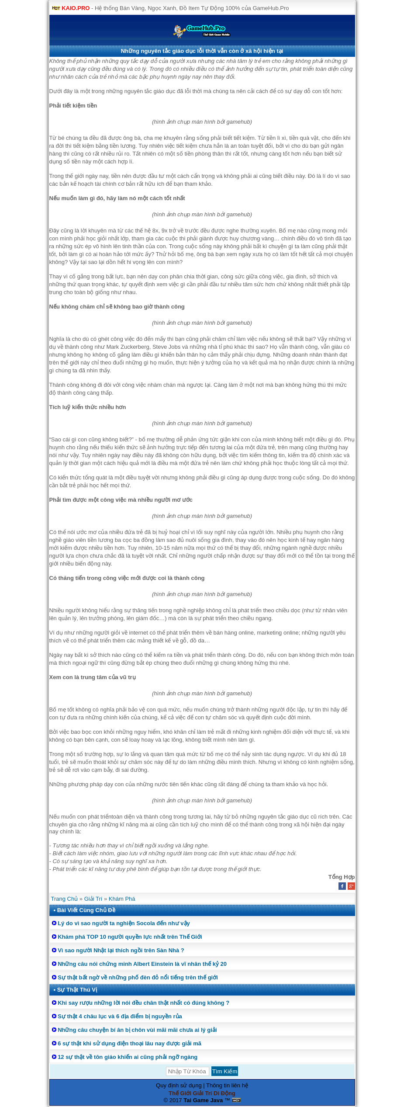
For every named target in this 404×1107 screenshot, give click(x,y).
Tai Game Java (203, 1100)
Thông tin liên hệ (227, 1085)
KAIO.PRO (76, 8)
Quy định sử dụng (179, 1085)
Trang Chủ (64, 898)
